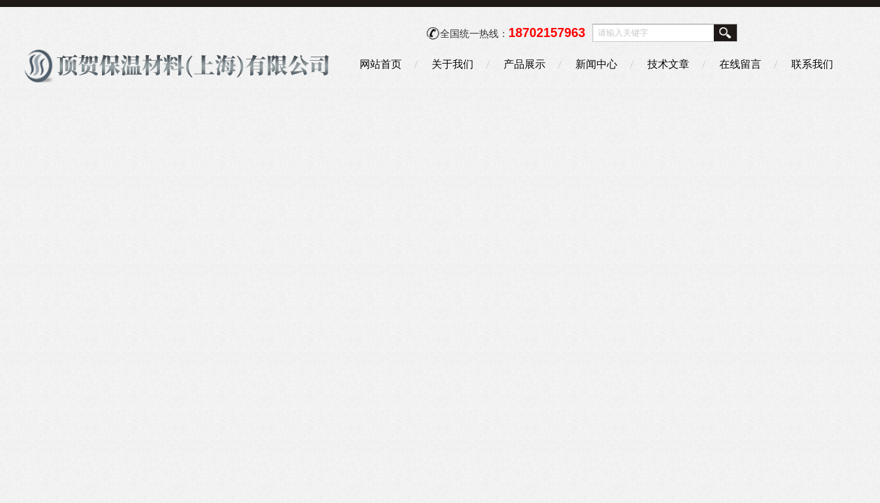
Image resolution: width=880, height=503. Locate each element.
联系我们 (812, 64)
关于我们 (453, 64)
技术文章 (668, 64)
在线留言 (740, 64)
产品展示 (524, 64)
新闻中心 (596, 64)
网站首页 (381, 64)
